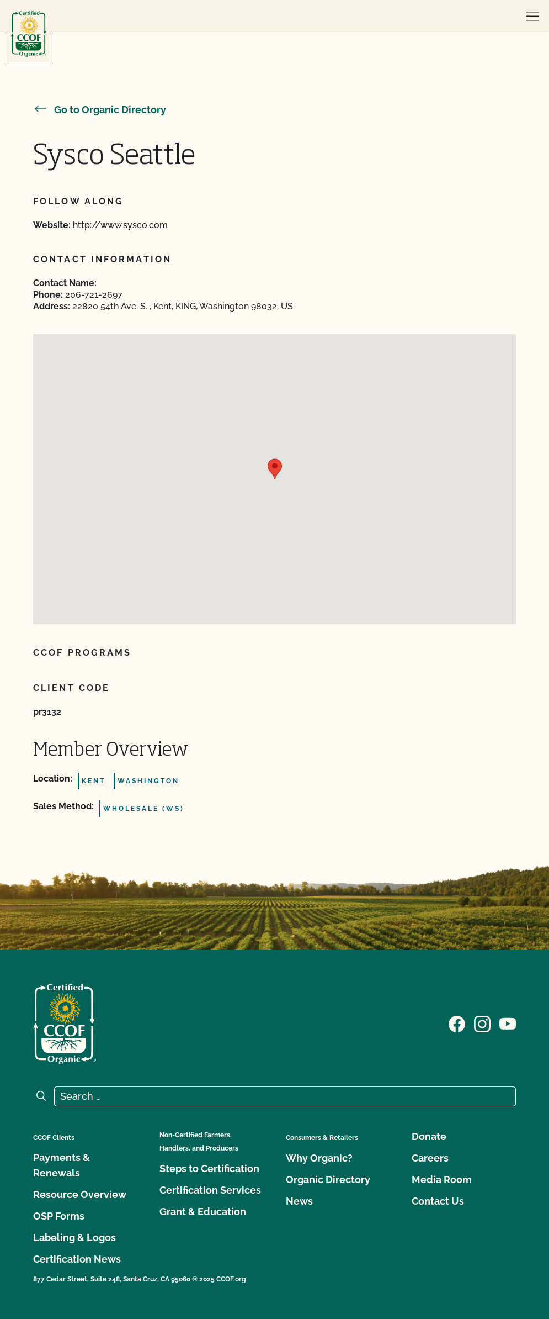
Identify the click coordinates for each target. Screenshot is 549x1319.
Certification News (77, 1259)
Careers (430, 1158)
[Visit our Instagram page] (482, 1023)
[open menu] (532, 17)
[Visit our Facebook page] (457, 1023)
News (299, 1201)
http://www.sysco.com (120, 225)
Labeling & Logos (74, 1237)
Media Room (442, 1179)
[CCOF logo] (29, 34)
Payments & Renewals (61, 1165)
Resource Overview (79, 1194)
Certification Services (210, 1190)
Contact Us (438, 1201)
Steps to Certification (209, 1168)
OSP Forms (58, 1216)
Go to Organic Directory (99, 109)
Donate (429, 1136)
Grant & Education (202, 1211)
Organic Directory (328, 1179)
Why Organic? (319, 1158)
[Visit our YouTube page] (507, 1023)
